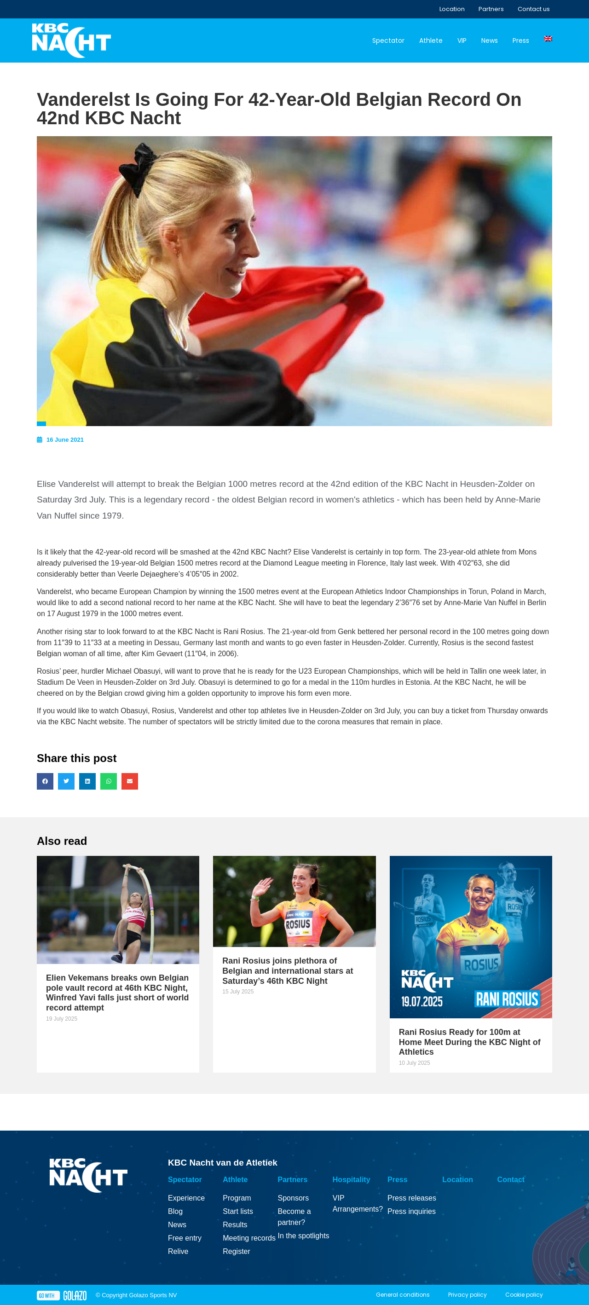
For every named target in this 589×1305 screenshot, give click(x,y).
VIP (462, 40)
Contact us (534, 9)
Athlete (431, 40)
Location (452, 9)
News (489, 40)
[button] (45, 781)
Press (521, 40)
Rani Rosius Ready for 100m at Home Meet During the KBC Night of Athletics (470, 1042)
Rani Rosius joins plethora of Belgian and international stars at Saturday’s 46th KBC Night (287, 970)
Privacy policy (467, 1295)
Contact (511, 1180)
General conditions (403, 1295)
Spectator (388, 40)
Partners (491, 9)
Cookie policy (524, 1295)
